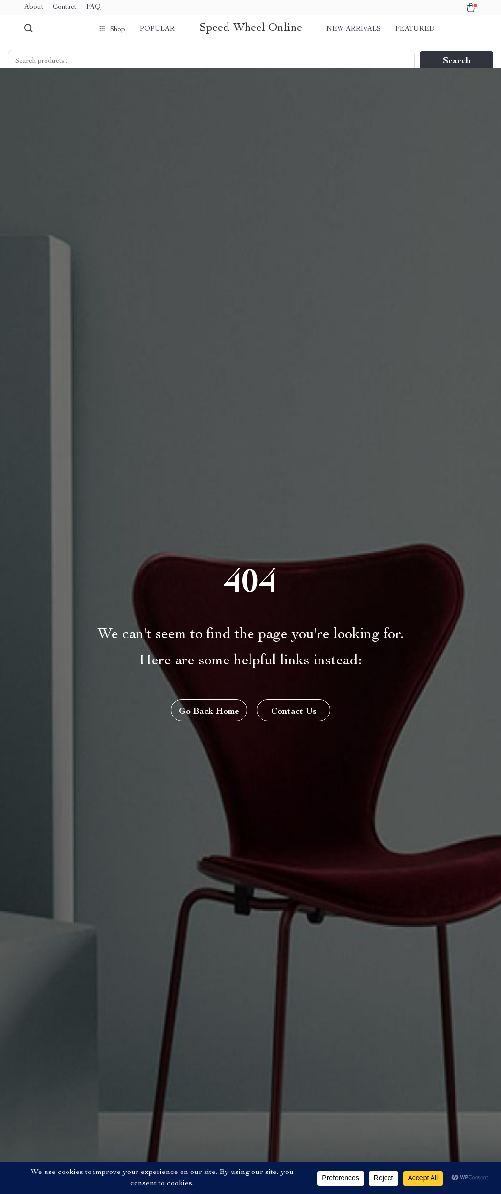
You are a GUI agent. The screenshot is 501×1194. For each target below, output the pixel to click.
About (33, 7)
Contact (64, 7)
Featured (415, 29)
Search (457, 61)
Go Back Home (209, 711)
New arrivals (353, 29)
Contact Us (294, 711)
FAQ (93, 7)
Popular (157, 29)
